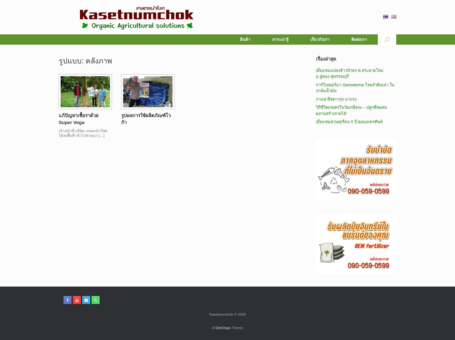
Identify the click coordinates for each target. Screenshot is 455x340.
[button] (387, 39)
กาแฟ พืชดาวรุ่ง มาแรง (336, 99)
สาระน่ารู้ (280, 39)
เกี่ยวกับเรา (319, 39)
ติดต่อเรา (359, 39)
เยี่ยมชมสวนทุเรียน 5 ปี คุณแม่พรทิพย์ (349, 121)
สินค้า (245, 39)
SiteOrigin (223, 328)
